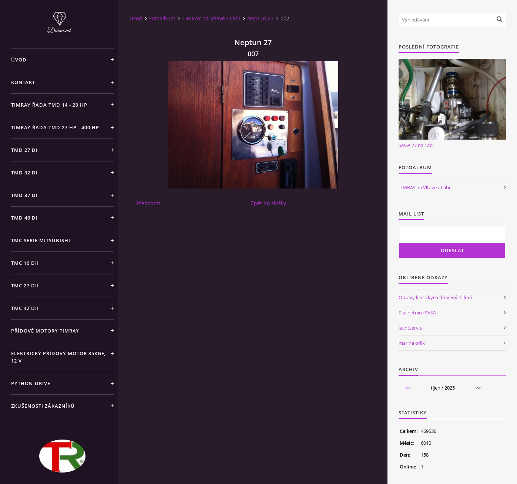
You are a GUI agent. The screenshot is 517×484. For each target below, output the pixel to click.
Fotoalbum (162, 18)
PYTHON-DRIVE (30, 383)
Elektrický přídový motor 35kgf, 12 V (58, 357)
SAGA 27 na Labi (416, 145)
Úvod (19, 59)
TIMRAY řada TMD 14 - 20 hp (49, 104)
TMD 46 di (24, 217)
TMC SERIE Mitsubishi (40, 240)
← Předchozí (145, 203)
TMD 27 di (24, 150)
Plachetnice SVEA (417, 312)
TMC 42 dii (25, 308)
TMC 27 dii (25, 285)
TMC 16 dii (25, 263)
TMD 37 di (24, 195)
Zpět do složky (268, 203)
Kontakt (23, 82)
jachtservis (410, 327)
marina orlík (412, 343)
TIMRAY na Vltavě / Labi (211, 18)
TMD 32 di (24, 172)
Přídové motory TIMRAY (45, 330)
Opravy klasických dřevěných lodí (435, 297)
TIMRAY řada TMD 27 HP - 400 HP (55, 127)
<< (407, 387)
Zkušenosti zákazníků (43, 406)
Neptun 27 (260, 18)
